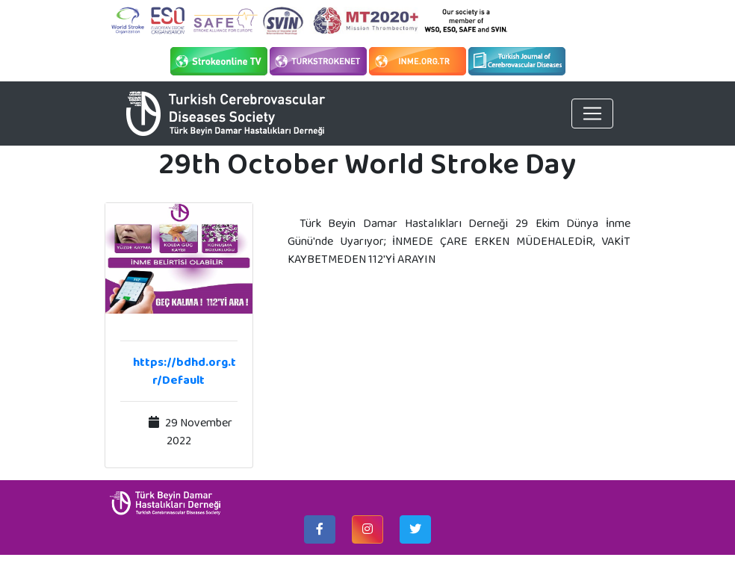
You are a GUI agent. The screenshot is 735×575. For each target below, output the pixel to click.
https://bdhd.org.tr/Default (184, 370)
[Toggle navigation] (592, 113)
